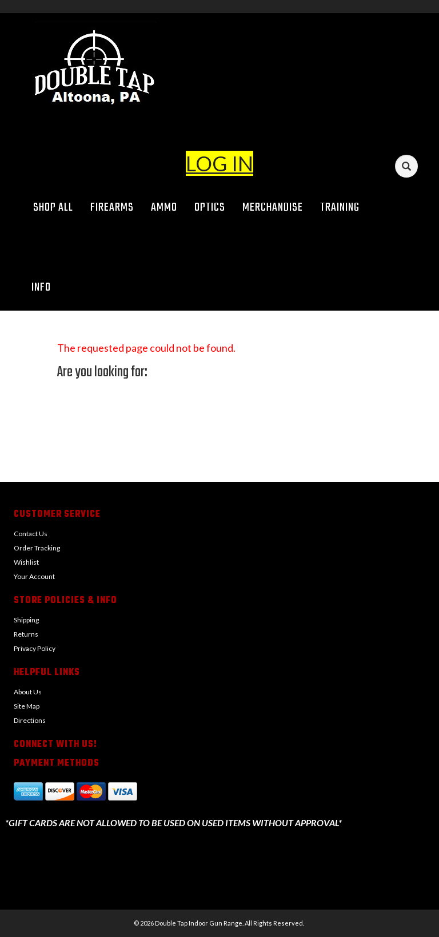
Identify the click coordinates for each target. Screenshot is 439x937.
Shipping (26, 620)
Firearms (112, 207)
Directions (30, 720)
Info (45, 287)
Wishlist (26, 562)
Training (340, 207)
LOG (207, 163)
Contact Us (30, 533)
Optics (209, 207)
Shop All (53, 207)
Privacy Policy (34, 648)
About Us (28, 691)
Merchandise (272, 207)
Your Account (34, 576)
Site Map (26, 706)
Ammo (164, 207)
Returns (26, 634)
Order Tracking (37, 548)
